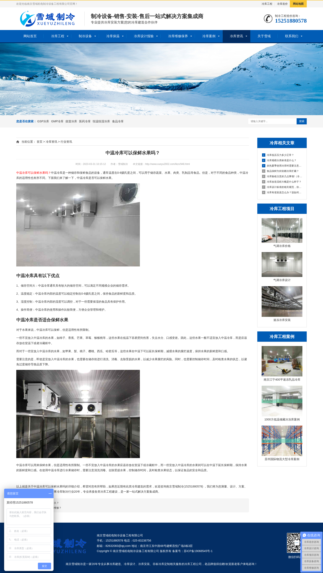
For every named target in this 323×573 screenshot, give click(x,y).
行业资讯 (66, 141)
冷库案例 (208, 36)
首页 (39, 141)
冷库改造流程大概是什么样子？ (281, 181)
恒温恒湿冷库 (101, 121)
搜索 (301, 121)
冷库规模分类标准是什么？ (279, 160)
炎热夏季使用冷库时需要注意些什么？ (282, 165)
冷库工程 (267, 3)
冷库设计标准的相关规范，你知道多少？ (282, 187)
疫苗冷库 (71, 121)
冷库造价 (282, 3)
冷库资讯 (236, 36)
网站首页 (30, 36)
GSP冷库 (43, 121)
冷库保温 (112, 36)
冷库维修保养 (178, 36)
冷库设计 (129, 564)
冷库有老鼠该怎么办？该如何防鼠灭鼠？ (282, 192)
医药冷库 (85, 121)
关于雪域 (264, 36)
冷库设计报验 (144, 36)
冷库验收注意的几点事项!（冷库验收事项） (282, 176)
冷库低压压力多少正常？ (278, 155)
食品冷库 (118, 121)
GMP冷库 (57, 121)
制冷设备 (85, 36)
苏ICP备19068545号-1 (198, 551)
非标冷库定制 (161, 564)
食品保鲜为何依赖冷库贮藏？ (280, 171)
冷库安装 (144, 564)
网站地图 (298, 3)
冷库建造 (115, 564)
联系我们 (291, 36)
